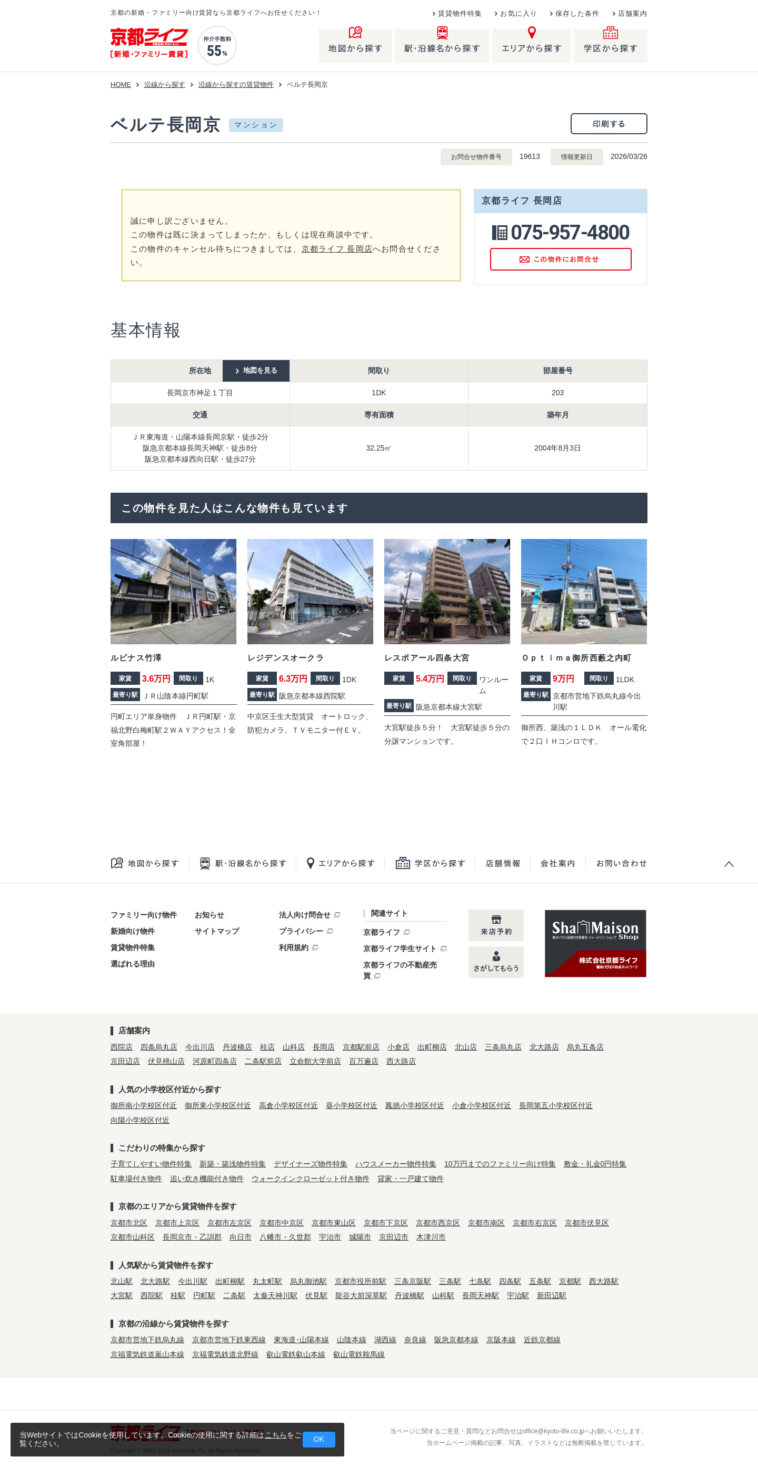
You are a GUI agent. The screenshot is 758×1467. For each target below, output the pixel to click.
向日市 (241, 1237)
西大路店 (401, 1061)
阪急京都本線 (456, 1339)
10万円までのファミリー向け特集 (500, 1164)
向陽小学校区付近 (140, 1120)
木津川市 (431, 1237)
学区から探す (429, 864)
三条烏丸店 (503, 1047)
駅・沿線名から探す (242, 864)
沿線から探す (164, 84)
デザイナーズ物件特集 (310, 1164)
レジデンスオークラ (285, 657)
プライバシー (301, 931)
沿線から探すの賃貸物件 (236, 84)
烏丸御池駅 (308, 1281)
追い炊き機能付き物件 (207, 1178)
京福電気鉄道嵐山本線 (147, 1354)
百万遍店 (363, 1061)
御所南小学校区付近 (144, 1105)
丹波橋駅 (409, 1295)
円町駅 (204, 1295)
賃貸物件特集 (460, 13)
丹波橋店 (237, 1047)
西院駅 (152, 1295)
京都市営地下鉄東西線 (229, 1339)
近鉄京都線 (542, 1339)
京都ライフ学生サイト (400, 948)
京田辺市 (393, 1237)
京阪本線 (501, 1339)
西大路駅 (604, 1281)
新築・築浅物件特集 (233, 1164)
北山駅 (122, 1281)
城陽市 (360, 1237)
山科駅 (443, 1295)
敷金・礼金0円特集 (595, 1164)
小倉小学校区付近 (481, 1105)
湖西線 (385, 1339)
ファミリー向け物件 (144, 915)
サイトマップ (217, 931)
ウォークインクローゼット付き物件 (311, 1178)
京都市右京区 (535, 1223)
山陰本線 (351, 1339)
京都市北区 (129, 1223)
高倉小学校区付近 (288, 1105)
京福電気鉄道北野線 (225, 1354)
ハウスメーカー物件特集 (395, 1164)
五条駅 (540, 1281)
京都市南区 (486, 1223)
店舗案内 (632, 13)
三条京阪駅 (412, 1281)
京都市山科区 (133, 1237)
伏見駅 (316, 1295)
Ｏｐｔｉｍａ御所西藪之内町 (576, 657)
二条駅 (234, 1295)
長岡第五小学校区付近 (556, 1105)
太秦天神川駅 (275, 1295)
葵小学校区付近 (351, 1105)
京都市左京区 (229, 1223)
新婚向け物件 (133, 931)
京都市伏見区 (587, 1223)
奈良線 (415, 1339)
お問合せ (616, 864)
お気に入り (518, 13)
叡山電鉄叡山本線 (295, 1354)
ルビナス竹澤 (136, 657)
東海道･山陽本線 (301, 1339)
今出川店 (200, 1047)
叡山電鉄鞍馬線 (359, 1354)
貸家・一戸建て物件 (410, 1178)
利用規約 (293, 947)
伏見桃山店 (166, 1061)
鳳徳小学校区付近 (414, 1105)
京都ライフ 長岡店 (337, 248)
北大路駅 (155, 1281)
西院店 (122, 1047)
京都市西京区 (438, 1223)
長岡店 (324, 1047)
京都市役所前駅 (360, 1281)
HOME (121, 84)
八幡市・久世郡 (285, 1237)
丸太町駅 (267, 1281)
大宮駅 (122, 1295)
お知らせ (209, 915)
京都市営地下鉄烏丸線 (147, 1339)
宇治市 (330, 1237)
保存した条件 (577, 13)
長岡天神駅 (480, 1295)
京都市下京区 (386, 1223)
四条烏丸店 (159, 1047)
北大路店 (544, 1047)
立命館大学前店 (315, 1061)
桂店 (267, 1047)
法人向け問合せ (305, 915)
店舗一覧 (502, 864)
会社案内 (557, 864)
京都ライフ (381, 932)
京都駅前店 (361, 1047)
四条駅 (510, 1281)
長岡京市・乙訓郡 (192, 1237)
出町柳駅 (230, 1281)
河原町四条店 (215, 1061)
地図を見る (260, 370)
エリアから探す (340, 864)
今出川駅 (192, 1281)
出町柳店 (432, 1047)
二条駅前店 (263, 1061)
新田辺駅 (551, 1295)
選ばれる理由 (133, 964)
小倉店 (398, 1047)
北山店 (466, 1047)
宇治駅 (518, 1295)
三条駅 (450, 1281)
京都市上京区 (177, 1223)
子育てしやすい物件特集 (151, 1164)
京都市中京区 (282, 1223)
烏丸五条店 (585, 1047)
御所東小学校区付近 (218, 1105)
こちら (276, 1435)
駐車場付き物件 (136, 1178)
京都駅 (570, 1281)
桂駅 (178, 1295)
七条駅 (480, 1281)
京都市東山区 (334, 1223)
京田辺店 (125, 1061)
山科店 (294, 1047)
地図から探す (150, 864)
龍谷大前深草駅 (361, 1295)
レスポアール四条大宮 (427, 657)
